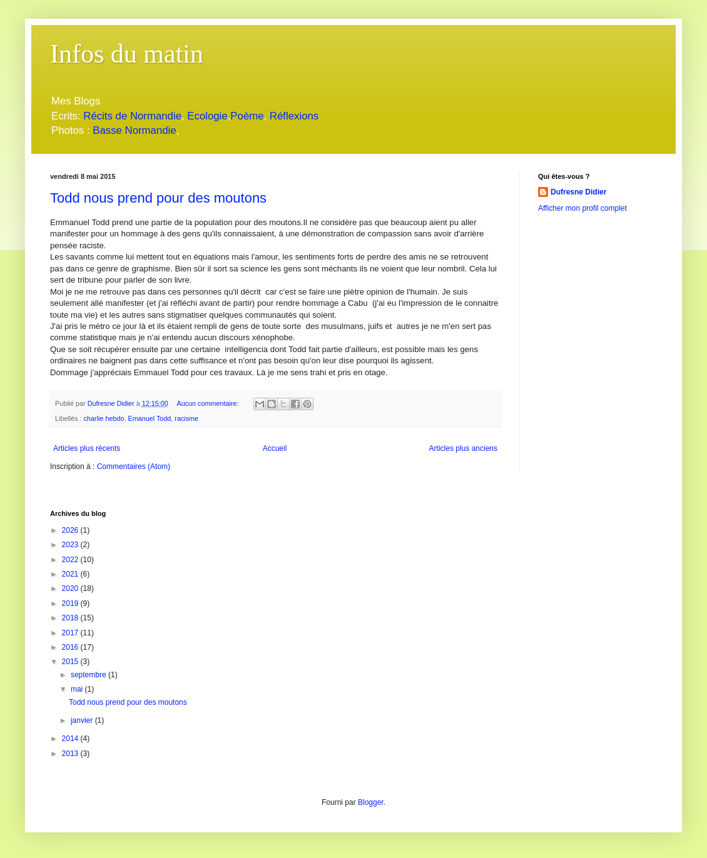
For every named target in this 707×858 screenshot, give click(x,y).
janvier (83, 720)
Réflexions (294, 116)
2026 (71, 530)
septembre (89, 674)
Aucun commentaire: (208, 403)
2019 (71, 603)
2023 (71, 544)
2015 (71, 661)
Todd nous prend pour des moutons (158, 198)
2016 (71, 647)
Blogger (371, 802)
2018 (71, 617)
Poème (246, 116)
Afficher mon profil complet (582, 208)
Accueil (275, 448)
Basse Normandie (133, 130)
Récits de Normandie (132, 116)
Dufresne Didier (578, 192)
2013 (71, 753)
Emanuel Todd (149, 418)
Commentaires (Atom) (133, 466)
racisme (186, 418)
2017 (71, 632)
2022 (71, 559)
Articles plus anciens (463, 448)
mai (78, 689)
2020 (71, 588)
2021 (71, 574)
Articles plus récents (86, 448)
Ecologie (207, 116)
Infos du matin (126, 53)
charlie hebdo (104, 418)
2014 (71, 738)
